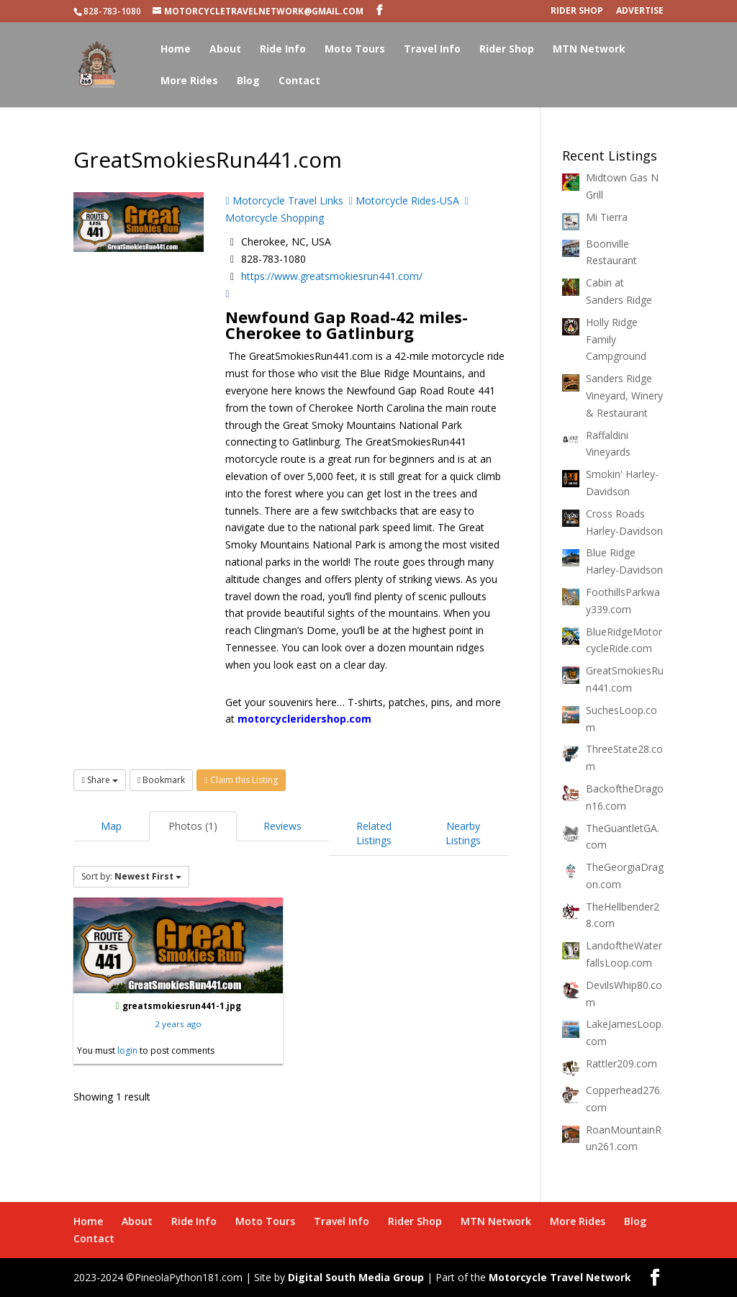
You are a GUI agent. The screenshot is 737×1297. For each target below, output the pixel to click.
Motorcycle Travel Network (560, 1277)
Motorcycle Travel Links (284, 200)
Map (111, 826)
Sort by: (131, 876)
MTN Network (589, 49)
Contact (299, 81)
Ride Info (283, 49)
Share (99, 780)
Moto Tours (355, 49)
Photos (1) (192, 826)
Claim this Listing (240, 780)
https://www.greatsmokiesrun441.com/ (331, 276)
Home (175, 49)
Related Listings (374, 833)
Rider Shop (577, 11)
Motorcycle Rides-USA (404, 200)
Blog (248, 81)
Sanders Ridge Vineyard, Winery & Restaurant (624, 395)
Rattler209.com (621, 1063)
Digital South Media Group (356, 1277)
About (225, 49)
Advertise (640, 11)
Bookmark (161, 780)
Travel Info (432, 49)
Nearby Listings (463, 833)
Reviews (282, 826)
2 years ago (178, 1023)
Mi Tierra (607, 217)
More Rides (189, 81)
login (127, 1050)
